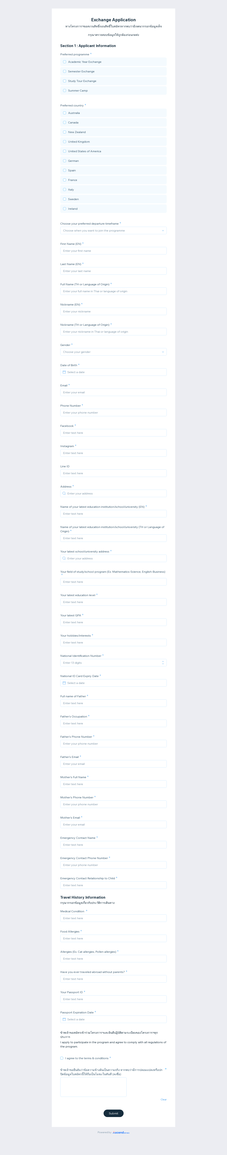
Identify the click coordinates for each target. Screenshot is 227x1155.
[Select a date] (115, 372)
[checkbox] (113, 62)
